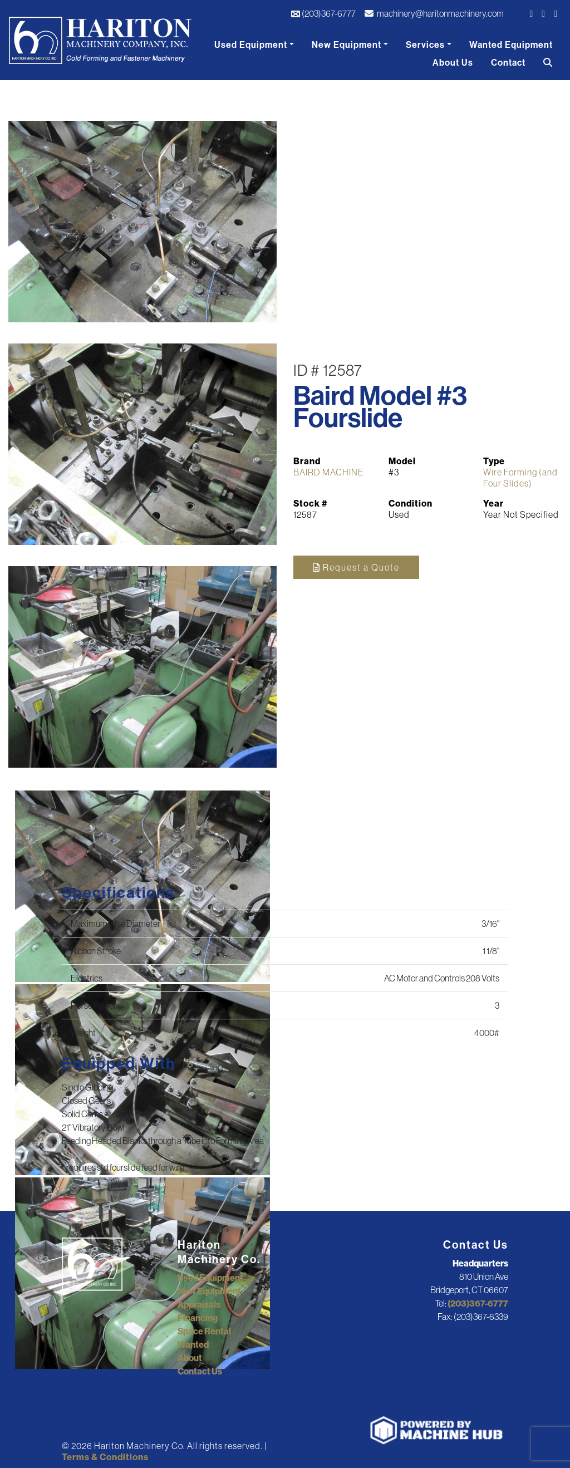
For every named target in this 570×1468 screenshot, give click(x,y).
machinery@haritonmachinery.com (434, 13)
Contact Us (200, 1371)
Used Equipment (250, 44)
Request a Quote (356, 567)
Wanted (193, 1344)
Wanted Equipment (511, 44)
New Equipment (346, 44)
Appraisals (199, 1304)
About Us (453, 62)
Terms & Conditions (105, 1456)
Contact (508, 62)
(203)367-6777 (323, 13)
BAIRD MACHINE (328, 472)
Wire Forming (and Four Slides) (520, 478)
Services (425, 44)
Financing (198, 1317)
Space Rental (204, 1331)
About (190, 1357)
